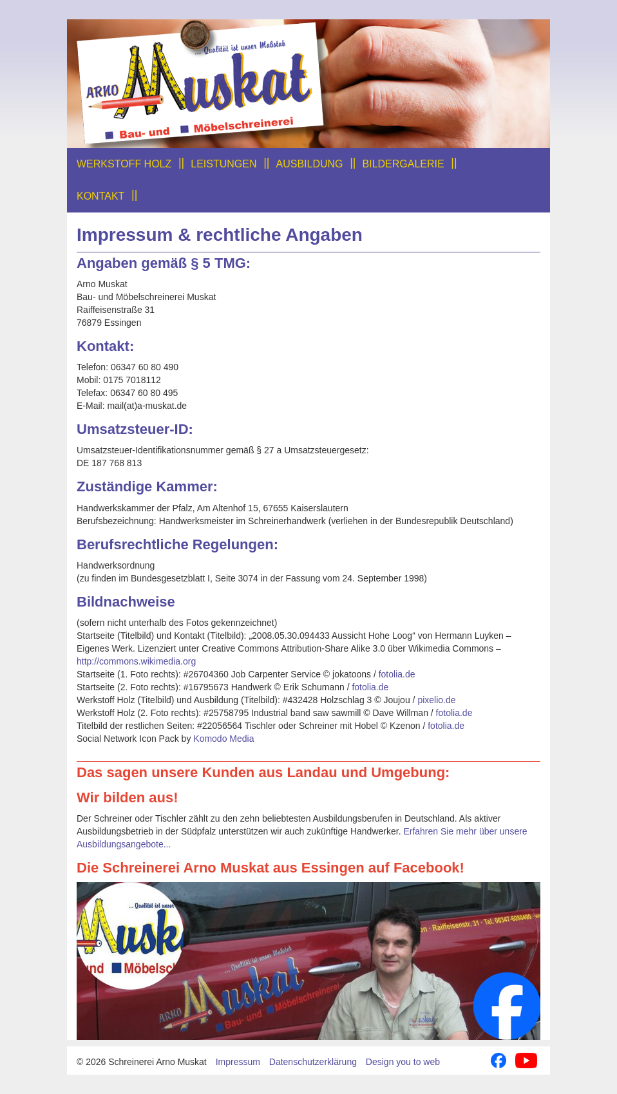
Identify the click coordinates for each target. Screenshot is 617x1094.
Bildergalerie (403, 163)
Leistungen (223, 163)
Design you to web (403, 1062)
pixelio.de (436, 700)
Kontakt (100, 196)
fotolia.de (397, 674)
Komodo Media (223, 738)
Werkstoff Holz (124, 163)
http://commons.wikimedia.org (136, 661)
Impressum (238, 1062)
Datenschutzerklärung (313, 1062)
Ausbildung (309, 163)
